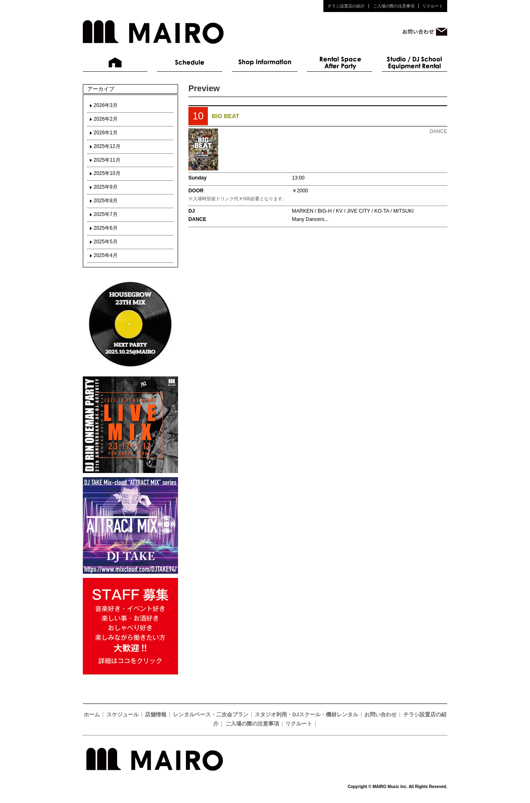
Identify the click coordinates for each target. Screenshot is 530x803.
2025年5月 (106, 242)
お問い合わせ (380, 715)
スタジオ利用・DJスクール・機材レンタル (414, 62)
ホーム (115, 62)
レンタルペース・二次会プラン (339, 62)
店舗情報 (264, 62)
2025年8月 (106, 201)
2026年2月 (106, 119)
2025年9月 (106, 187)
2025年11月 (107, 160)
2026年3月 (106, 105)
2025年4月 (106, 255)
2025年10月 (107, 173)
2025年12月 (107, 146)
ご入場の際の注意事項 (393, 6)
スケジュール (189, 62)
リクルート (432, 6)
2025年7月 (106, 214)
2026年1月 (106, 133)
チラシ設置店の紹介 (346, 6)
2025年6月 (106, 228)
